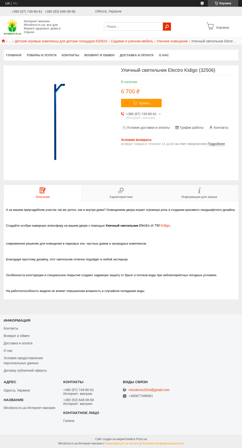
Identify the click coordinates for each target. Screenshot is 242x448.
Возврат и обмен (99, 55)
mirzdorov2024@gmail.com (149, 390)
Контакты (70, 55)
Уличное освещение (172, 41)
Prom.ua (141, 439)
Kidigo (165, 225)
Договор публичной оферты (25, 370)
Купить (144, 103)
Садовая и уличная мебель (132, 41)
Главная (13, 55)
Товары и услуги (41, 55)
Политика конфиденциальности (163, 443)
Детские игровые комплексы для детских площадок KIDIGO (61, 41)
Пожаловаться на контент (122, 443)
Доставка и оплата (137, 55)
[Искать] (167, 26)
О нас (164, 55)
